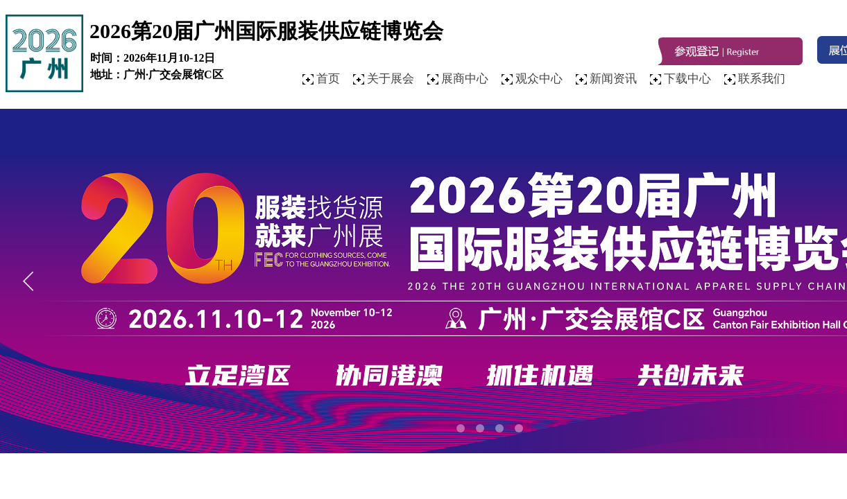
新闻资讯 (613, 78)
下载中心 (687, 78)
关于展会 (390, 78)
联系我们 (761, 78)
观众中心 (539, 78)
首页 (328, 78)
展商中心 (464, 78)
